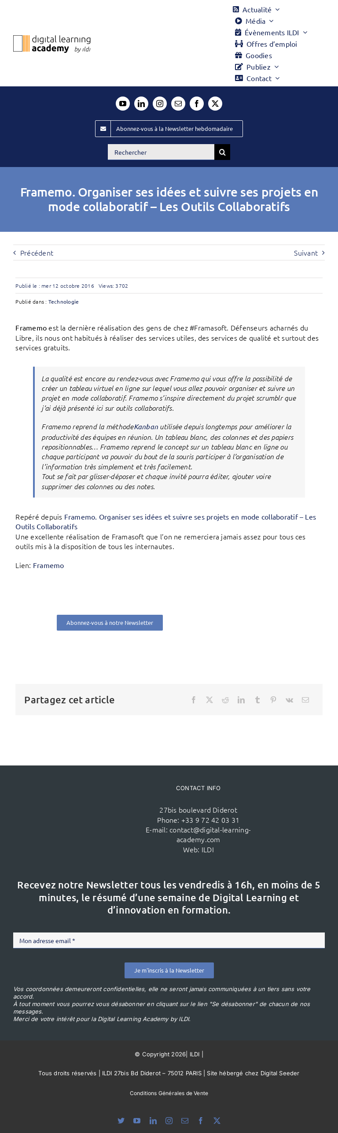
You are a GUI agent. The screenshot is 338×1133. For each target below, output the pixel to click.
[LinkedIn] (241, 700)
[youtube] (123, 104)
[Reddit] (225, 700)
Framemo (48, 565)
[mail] (178, 104)
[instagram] (160, 104)
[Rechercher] (161, 152)
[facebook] (197, 104)
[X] (209, 700)
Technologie (63, 301)
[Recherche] (222, 152)
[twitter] (215, 104)
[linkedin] (141, 104)
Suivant (306, 252)
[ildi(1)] (88, 803)
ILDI (208, 849)
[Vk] (289, 700)
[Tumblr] (257, 700)
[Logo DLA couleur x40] (52, 39)
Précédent (36, 252)
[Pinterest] (273, 700)
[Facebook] (194, 700)
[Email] (305, 700)
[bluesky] (121, 1120)
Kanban (146, 426)
